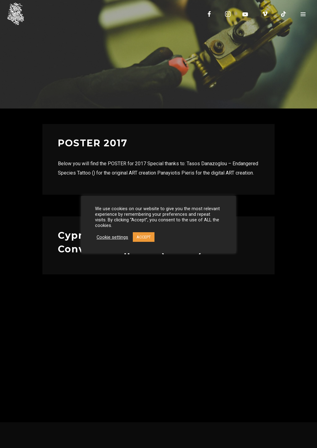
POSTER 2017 (93, 143)
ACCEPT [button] (144, 237)
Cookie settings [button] (112, 237)
